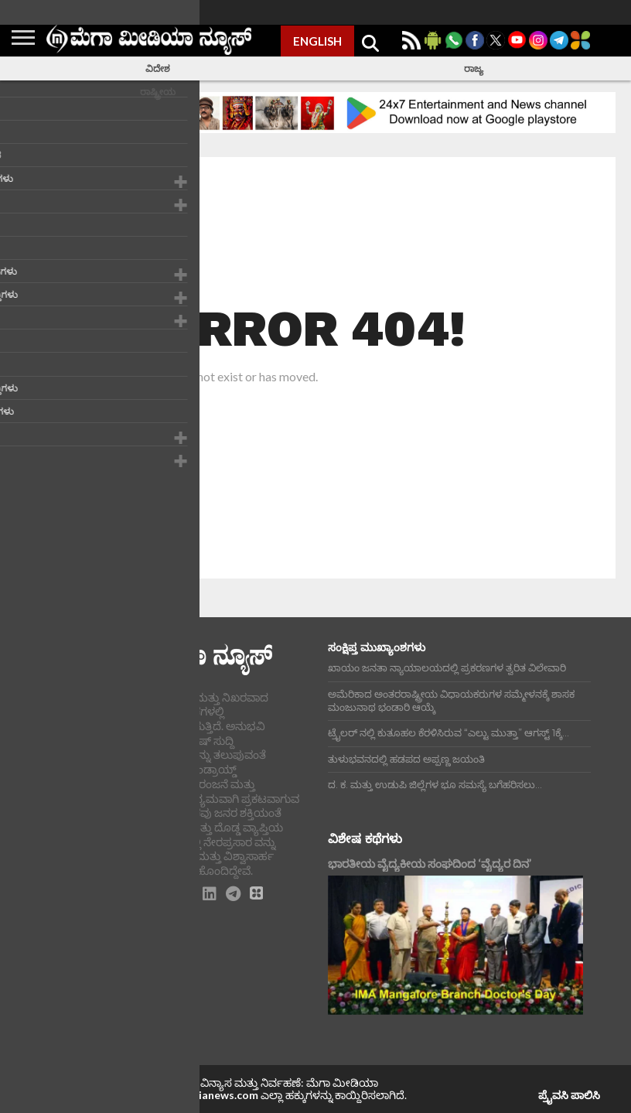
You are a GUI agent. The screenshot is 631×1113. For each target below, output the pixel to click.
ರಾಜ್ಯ (473, 68)
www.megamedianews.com (189, 1094)
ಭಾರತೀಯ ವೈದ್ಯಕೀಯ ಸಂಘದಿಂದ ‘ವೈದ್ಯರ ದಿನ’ (429, 863)
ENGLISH (317, 41)
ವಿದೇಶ (157, 68)
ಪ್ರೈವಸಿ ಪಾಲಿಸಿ (569, 1094)
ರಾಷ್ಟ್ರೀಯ (158, 91)
